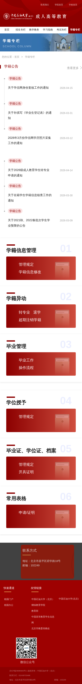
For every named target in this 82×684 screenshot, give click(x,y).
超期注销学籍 (30, 320)
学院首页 (59, 5)
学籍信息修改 (30, 272)
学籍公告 (15, 78)
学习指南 (48, 29)
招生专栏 (21, 29)
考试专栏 (62, 29)
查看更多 (74, 68)
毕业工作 (26, 360)
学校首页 (73, 5)
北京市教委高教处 (40, 628)
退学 (37, 312)
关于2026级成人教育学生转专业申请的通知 (28, 172)
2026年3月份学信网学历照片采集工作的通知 (29, 140)
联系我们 (45, 5)
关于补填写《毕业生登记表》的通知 (30, 115)
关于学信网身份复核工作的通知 (28, 87)
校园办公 (8, 605)
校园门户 (8, 599)
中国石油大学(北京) (68, 598)
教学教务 (34, 29)
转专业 (24, 312)
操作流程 (26, 368)
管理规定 (26, 264)
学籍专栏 (30, 56)
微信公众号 (27, 662)
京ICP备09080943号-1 (18, 671)
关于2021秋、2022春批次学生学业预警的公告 (29, 222)
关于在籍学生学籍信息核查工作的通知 (30, 197)
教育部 (34, 611)
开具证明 (26, 472)
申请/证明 (27, 512)
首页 (6, 29)
